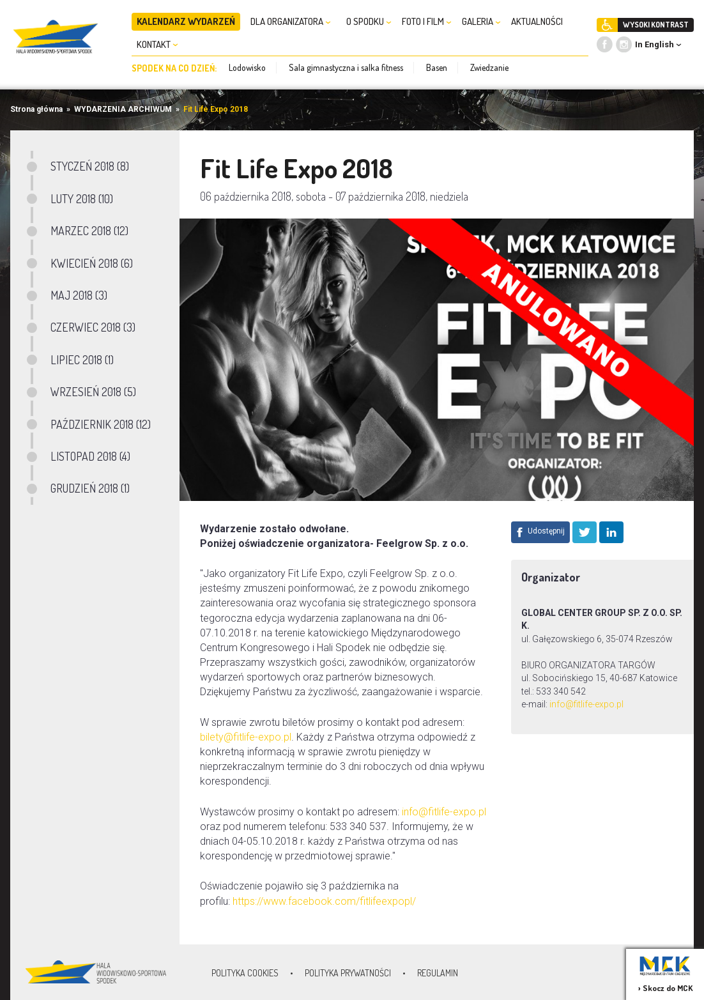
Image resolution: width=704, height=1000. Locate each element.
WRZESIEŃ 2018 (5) (93, 392)
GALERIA (481, 21)
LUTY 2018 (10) (81, 199)
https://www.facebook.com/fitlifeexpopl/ (324, 901)
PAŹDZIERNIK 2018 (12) (100, 424)
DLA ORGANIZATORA (290, 21)
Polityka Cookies (245, 972)
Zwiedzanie (489, 67)
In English (654, 44)
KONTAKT (157, 44)
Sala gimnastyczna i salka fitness (346, 67)
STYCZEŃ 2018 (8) (89, 166)
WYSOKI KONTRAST (656, 24)
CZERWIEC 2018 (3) (92, 327)
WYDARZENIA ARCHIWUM (123, 109)
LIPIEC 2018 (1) (82, 360)
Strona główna (36, 109)
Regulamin (437, 972)
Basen (436, 67)
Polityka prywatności (348, 972)
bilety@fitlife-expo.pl (245, 737)
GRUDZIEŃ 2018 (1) (90, 488)
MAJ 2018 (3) (78, 295)
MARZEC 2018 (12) (89, 231)
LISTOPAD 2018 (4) (90, 456)
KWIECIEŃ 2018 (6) (91, 263)
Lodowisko (247, 67)
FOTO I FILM (427, 21)
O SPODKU (369, 21)
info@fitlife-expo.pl (587, 704)
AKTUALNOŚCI (537, 21)
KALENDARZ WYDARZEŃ (186, 21)
